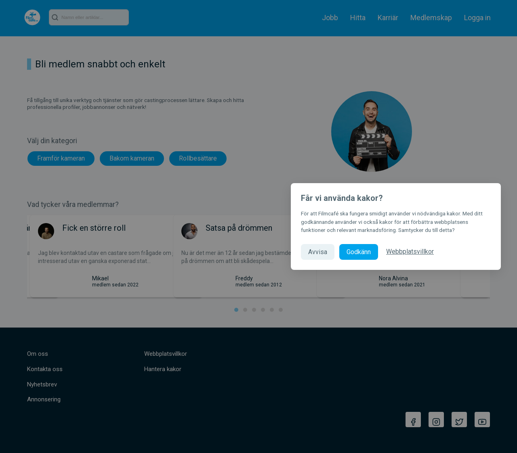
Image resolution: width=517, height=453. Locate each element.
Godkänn (359, 252)
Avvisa (317, 252)
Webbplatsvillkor (410, 251)
